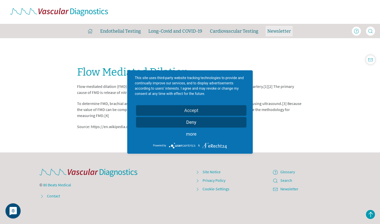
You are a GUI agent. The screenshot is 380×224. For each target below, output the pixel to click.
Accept (191, 110)
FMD (122, 86)
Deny (191, 122)
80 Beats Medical (57, 184)
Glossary (284, 171)
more (191, 134)
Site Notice (208, 171)
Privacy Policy (210, 180)
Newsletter (285, 188)
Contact (49, 195)
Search (282, 180)
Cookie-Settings (212, 188)
